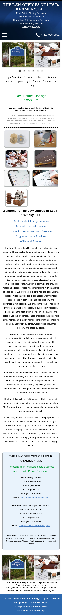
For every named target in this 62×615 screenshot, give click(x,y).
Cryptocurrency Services (31, 236)
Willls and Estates (31, 241)
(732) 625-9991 (48, 34)
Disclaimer (22, 610)
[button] (20, 71)
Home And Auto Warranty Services (31, 231)
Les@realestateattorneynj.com (34, 497)
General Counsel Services (31, 226)
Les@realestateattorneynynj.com (34, 525)
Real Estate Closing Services (31, 221)
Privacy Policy (37, 610)
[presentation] (5, 54)
